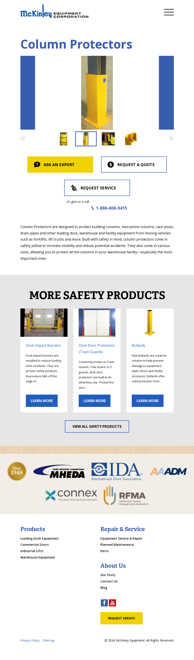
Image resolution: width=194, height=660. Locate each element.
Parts (104, 551)
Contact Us (108, 581)
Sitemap (49, 640)
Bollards (138, 345)
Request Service (93, 188)
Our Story (107, 575)
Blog (103, 588)
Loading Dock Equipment (39, 538)
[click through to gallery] (44, 322)
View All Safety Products (97, 426)
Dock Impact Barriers (43, 345)
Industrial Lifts (31, 551)
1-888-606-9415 (108, 208)
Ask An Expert (54, 165)
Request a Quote (131, 165)
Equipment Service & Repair (121, 538)
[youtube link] (112, 603)
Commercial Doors (34, 544)
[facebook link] (104, 603)
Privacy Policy (30, 640)
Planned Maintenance (117, 544)
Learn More (42, 400)
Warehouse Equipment (37, 557)
